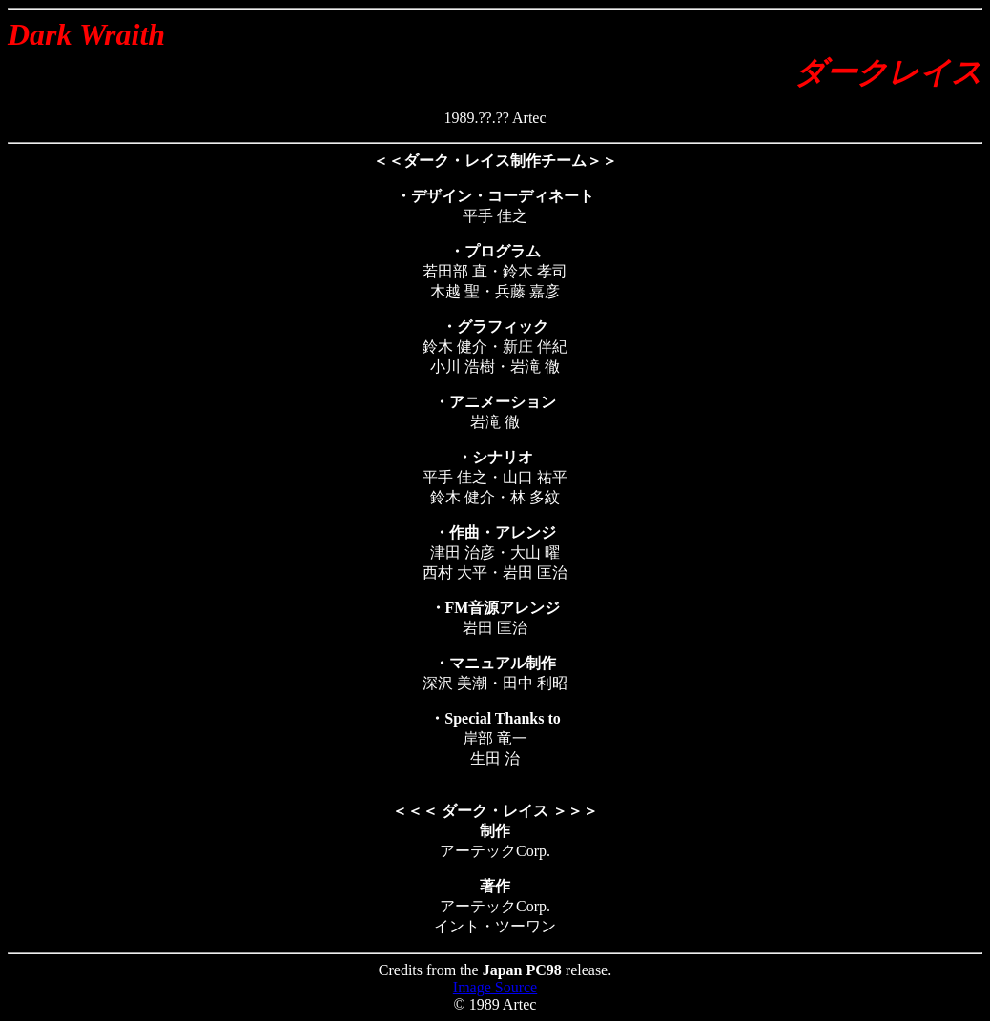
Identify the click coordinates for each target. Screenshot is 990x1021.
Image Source (495, 987)
